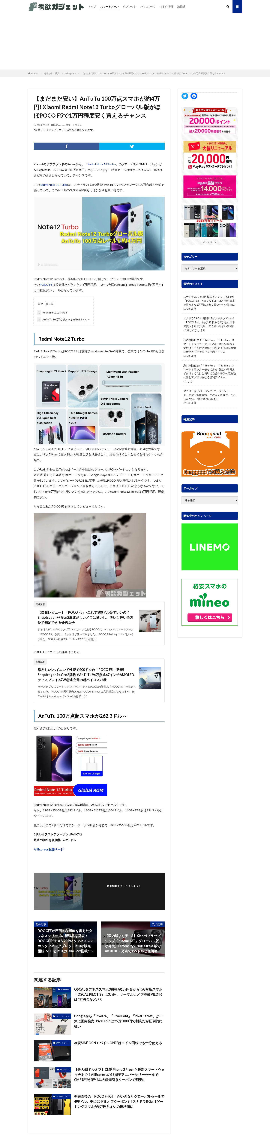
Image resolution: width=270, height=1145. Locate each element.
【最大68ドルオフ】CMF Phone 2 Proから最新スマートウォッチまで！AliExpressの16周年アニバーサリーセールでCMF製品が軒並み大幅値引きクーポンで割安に (119, 1074)
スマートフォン (109, 6)
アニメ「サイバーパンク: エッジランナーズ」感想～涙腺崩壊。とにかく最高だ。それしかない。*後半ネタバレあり (209, 394)
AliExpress (70, 73)
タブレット (129, 6)
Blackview (65, 989)
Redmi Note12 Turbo (52, 312)
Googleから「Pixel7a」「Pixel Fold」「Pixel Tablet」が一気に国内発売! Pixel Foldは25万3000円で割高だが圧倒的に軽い (118, 1021)
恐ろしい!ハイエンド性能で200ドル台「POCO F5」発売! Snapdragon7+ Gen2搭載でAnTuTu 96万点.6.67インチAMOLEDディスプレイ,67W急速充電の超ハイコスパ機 (86, 675)
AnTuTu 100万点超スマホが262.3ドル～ (63, 319)
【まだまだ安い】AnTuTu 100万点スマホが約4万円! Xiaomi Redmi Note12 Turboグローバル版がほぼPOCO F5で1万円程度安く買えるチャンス (153, 73)
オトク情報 (166, 6)
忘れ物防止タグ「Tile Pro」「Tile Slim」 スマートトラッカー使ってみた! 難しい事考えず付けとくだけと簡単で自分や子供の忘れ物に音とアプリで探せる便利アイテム (209, 345)
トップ (92, 6)
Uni (188, 308)
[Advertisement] (135, 41)
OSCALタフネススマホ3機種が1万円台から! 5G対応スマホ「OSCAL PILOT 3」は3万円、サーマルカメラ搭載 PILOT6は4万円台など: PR (118, 994)
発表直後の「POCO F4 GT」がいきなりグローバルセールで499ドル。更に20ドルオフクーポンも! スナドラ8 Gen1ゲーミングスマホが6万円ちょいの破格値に (119, 1101)
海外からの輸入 (52, 73)
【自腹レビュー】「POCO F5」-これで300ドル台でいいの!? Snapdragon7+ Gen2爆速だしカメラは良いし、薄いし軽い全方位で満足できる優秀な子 (85, 617)
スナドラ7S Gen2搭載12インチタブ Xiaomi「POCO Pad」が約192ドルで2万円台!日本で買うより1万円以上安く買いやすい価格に (209, 300)
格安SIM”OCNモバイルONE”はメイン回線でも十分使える (118, 1043)
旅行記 (181, 6)
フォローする (124, 891)
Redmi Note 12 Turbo (102, 164)
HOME (34, 73)
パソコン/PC (147, 6)
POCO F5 (46, 284)
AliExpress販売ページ (49, 849)
